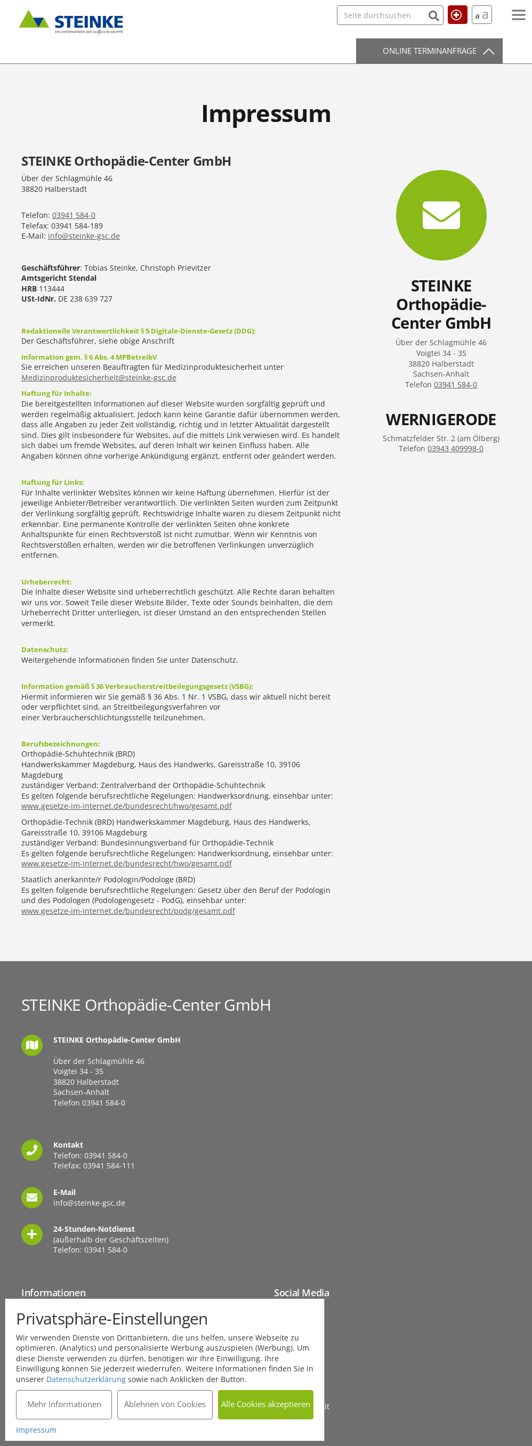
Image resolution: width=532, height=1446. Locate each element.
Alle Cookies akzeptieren (266, 1404)
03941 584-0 (73, 215)
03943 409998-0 (455, 448)
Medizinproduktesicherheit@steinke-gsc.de (98, 377)
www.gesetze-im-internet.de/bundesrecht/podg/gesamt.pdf (128, 911)
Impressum (294, 1368)
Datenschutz (296, 1381)
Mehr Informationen (64, 1404)
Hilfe (452, 14)
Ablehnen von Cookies (165, 1404)
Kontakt (287, 1355)
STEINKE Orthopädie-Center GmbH (71, 20)
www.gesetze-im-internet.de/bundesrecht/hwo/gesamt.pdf (126, 806)
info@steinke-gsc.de (84, 236)
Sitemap (288, 1393)
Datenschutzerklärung (86, 1379)
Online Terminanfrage (430, 50)
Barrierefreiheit (301, 1406)
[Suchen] (412, 14)
